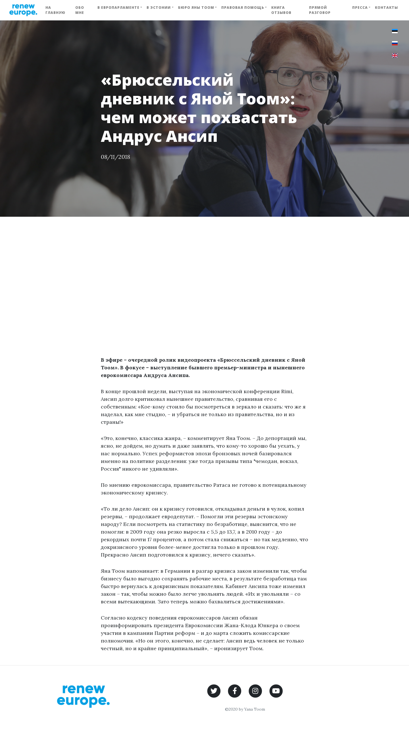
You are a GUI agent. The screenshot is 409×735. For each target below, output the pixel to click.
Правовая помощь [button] (242, 7)
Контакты (386, 7)
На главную (55, 10)
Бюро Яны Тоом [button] (196, 7)
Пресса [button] (360, 7)
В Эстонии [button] (159, 7)
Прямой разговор (320, 10)
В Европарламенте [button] (118, 7)
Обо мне (79, 10)
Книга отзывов (281, 10)
